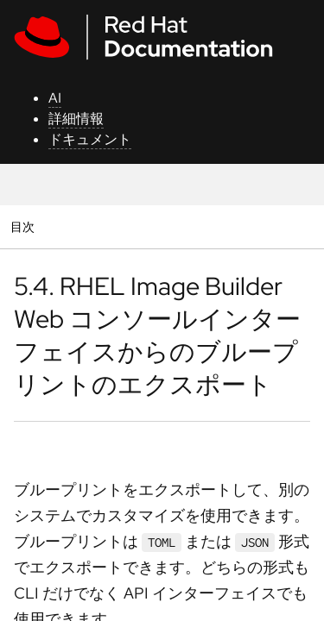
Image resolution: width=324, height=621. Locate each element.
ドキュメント (89, 139)
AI (54, 98)
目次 (25, 226)
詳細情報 (76, 119)
